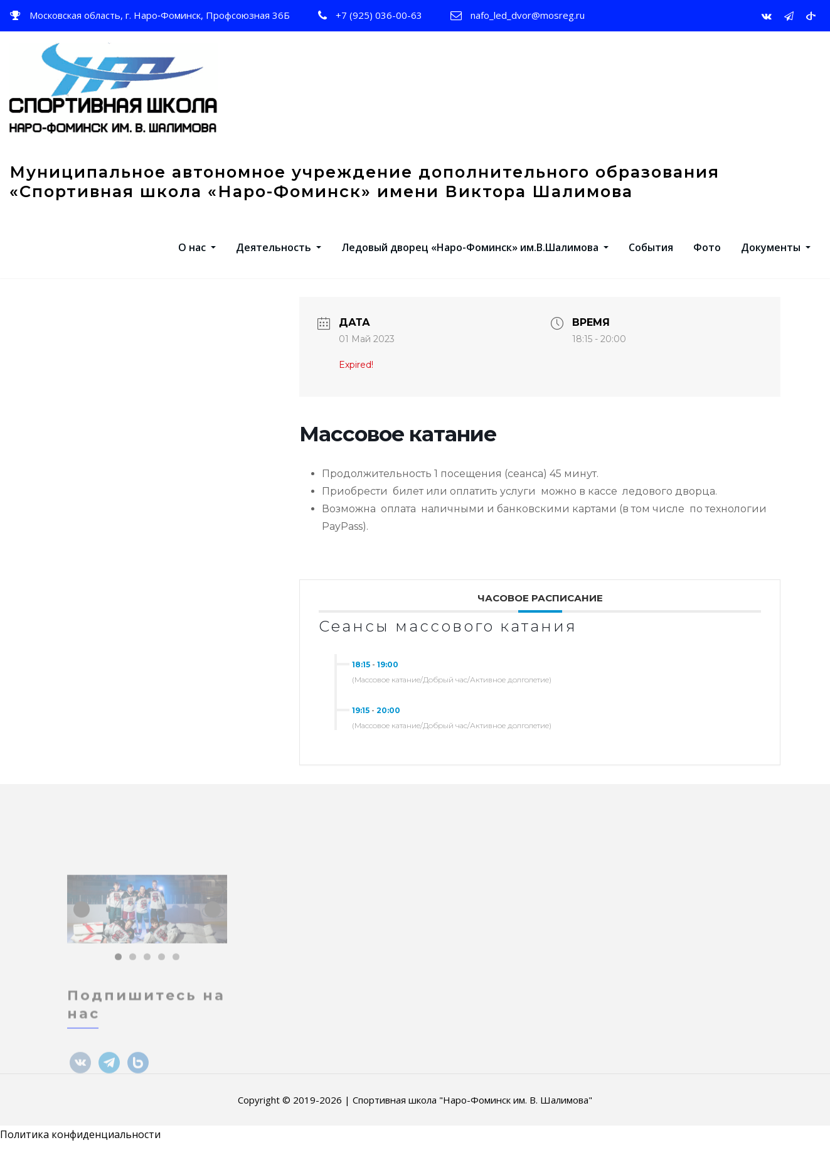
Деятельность (278, 260)
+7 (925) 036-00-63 (379, 15)
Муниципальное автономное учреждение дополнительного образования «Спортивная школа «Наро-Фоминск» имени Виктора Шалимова (364, 194)
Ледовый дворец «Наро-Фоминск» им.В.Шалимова (475, 260)
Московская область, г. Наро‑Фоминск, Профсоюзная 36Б (159, 15)
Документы (776, 260)
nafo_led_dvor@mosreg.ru (528, 15)
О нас (197, 260)
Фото (707, 260)
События (651, 260)
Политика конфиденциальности (80, 1147)
